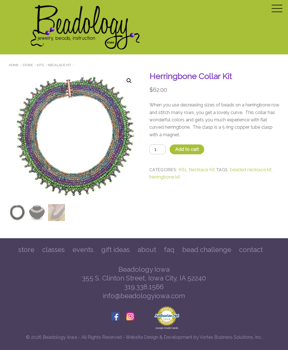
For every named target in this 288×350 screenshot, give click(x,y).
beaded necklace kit (251, 169)
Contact (251, 250)
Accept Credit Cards (167, 328)
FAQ (169, 250)
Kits (40, 65)
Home (14, 65)
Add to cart (187, 149)
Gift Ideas (115, 250)
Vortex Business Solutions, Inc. (231, 337)
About (147, 250)
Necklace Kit (59, 65)
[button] (129, 81)
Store (27, 65)
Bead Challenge (206, 250)
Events (83, 250)
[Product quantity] (157, 149)
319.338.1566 (144, 287)
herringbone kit (164, 177)
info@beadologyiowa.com (144, 296)
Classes (53, 250)
